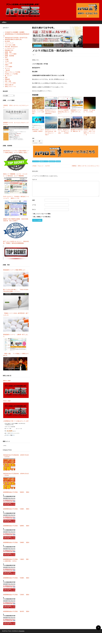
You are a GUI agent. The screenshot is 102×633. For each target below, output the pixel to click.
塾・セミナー (8, 75)
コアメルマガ (36, 161)
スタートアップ (9, 43)
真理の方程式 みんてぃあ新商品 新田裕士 (38, 130)
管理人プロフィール (10, 86)
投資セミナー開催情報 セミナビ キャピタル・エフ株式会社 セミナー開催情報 (15, 174)
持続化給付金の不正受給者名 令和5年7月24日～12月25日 (16, 455)
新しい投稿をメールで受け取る (42, 216)
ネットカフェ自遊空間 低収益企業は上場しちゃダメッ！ (63, 112)
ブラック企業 (8, 63)
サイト (34, 209)
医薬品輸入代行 (9, 50)
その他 (7, 61)
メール (34, 205)
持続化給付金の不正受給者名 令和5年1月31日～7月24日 (16, 474)
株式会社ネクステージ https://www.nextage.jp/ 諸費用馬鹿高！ (51, 112)
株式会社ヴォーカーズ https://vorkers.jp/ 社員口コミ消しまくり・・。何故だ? (51, 132)
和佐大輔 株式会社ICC (11, 46)
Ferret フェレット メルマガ (41, 165)
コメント (34, 179)
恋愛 (6, 77)
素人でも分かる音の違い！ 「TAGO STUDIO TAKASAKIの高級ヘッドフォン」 (15, 290)
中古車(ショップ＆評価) (11, 74)
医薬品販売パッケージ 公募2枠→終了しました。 (77, 112)
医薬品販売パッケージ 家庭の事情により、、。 (16, 270)
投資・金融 (8, 81)
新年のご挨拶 (7, 380)
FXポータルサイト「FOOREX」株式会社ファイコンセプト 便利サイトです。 (16, 197)
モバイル (7, 68)
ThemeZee (21, 631)
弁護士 (7, 64)
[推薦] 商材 (8, 52)
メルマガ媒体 (37, 45)
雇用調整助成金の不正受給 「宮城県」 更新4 (16, 578)
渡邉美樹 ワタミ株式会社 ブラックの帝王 (89, 111)
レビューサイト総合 (10, 83)
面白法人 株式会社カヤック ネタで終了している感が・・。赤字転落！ (63, 131)
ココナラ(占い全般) (10, 45)
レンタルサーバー (10, 48)
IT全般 (6, 59)
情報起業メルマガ (44, 161)
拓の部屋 (7, 41)
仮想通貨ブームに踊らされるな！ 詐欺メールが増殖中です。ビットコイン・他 (89, 132)
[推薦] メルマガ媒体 (10, 54)
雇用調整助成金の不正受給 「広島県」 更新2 (16, 594)
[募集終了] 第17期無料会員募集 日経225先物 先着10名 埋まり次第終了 (16, 219)
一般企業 (7, 70)
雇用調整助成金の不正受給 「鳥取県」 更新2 (16, 492)
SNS (6, 57)
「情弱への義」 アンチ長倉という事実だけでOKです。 (16, 354)
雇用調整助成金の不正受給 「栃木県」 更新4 (16, 611)
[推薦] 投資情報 (9, 55)
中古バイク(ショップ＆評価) (12, 72)
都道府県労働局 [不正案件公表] (13, 39)
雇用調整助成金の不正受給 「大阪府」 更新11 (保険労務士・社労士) (16, 560)
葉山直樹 (58, 161)
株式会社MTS (52, 161)
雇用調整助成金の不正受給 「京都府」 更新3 (16, 509)
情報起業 (7, 79)
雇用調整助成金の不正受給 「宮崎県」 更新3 (16, 542)
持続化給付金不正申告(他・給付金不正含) (16, 37)
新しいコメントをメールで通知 (42, 213)
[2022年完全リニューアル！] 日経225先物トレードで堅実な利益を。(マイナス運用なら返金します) (16, 151)
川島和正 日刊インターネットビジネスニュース (85, 165)
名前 (33, 200)
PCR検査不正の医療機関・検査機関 (14, 32)
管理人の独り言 (9, 84)
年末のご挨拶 (6, 401)
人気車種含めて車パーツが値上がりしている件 (16, 421)
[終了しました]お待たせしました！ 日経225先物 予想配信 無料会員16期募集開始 (16, 242)
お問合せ (4, 22)
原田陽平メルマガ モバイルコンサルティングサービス (16, 123)
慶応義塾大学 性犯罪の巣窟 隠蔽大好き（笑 (77, 130)
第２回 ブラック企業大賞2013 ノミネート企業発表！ (38, 112)
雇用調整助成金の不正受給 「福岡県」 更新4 (16, 525)
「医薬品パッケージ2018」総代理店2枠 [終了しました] (16, 314)
